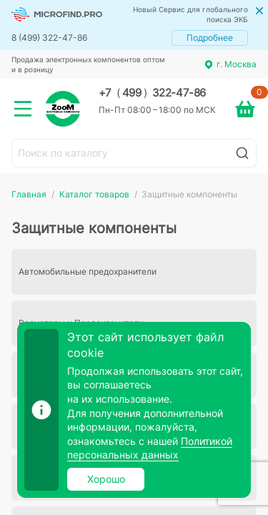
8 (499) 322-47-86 (49, 37)
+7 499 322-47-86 (152, 93)
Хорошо (106, 479)
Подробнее (210, 37)
